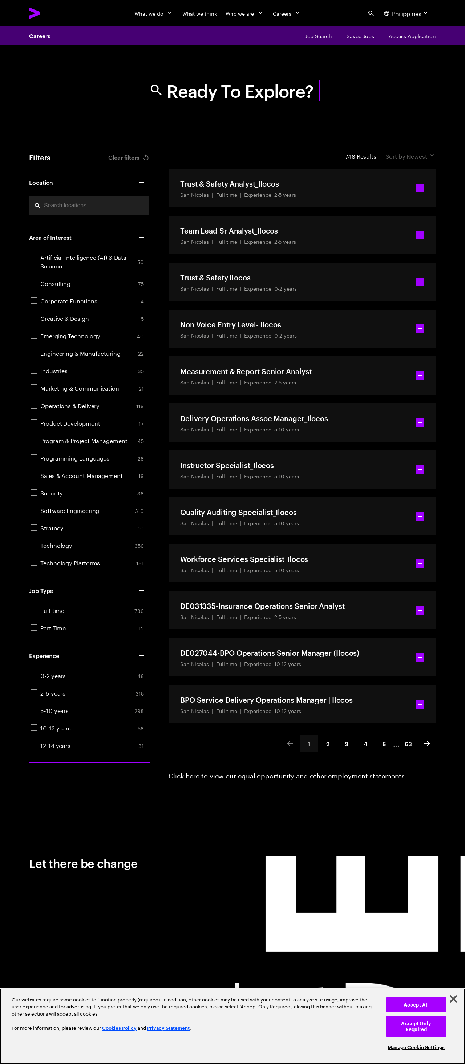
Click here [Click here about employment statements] (184, 775)
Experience (87, 655)
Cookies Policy (119, 1028)
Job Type (87, 590)
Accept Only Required (416, 1026)
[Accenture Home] (51, 13)
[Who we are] (245, 13)
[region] (232, 1026)
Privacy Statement (168, 1028)
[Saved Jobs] (360, 35)
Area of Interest (87, 237)
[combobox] (89, 205)
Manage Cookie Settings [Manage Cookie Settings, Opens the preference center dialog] (416, 1047)
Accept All (416, 1005)
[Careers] (287, 13)
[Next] (427, 743)
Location (87, 182)
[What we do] (154, 13)
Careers (39, 36)
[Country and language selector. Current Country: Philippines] (407, 13)
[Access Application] (412, 35)
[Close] (453, 999)
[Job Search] (318, 35)
